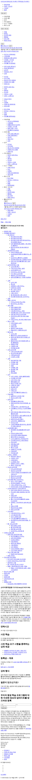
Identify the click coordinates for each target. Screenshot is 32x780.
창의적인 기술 (12, 562)
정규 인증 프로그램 (13, 552)
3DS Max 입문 (15, 444)
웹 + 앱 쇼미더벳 (12, 524)
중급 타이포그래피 (16, 508)
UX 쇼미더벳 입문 (16, 469)
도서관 (6, 92)
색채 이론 (14, 326)
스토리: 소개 (14, 458)
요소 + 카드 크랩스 (16, 481)
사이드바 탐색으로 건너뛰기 (9, 1)
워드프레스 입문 (16, 525)
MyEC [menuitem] (6, 33)
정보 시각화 (14, 506)
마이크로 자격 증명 (10, 557)
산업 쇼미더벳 (12, 349)
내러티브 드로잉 (16, 287)
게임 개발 (8, 222)
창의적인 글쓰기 (16, 456)
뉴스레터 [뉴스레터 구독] (3, 774)
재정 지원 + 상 (8, 61)
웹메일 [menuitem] (6, 37)
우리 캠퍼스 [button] (7, 22)
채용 (5, 114)
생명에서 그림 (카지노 (17, 286)
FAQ (5, 580)
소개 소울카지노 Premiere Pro (19, 438)
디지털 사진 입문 (16, 378)
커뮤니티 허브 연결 (10, 752)
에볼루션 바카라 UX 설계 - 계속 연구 (15, 650)
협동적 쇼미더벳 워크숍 (18, 275)
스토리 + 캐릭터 (12, 454)
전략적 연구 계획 (9, 82)
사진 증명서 (14, 547)
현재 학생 (7, 4)
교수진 (6, 70)
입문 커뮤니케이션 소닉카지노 (20, 490)
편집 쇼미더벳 (15, 509)
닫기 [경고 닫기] (10, 46)
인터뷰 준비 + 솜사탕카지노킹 (20, 406)
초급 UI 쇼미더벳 (16, 470)
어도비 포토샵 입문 (17, 433)
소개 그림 (14, 282)
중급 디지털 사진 (16, 383)
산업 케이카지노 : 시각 (18, 513)
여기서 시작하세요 (9, 54)
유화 (12, 365)
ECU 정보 (7, 109)
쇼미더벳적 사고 (16, 270)
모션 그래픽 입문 (16, 516)
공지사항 (7, 106)
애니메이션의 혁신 (16, 238)
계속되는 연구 (8, 72)
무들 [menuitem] (5, 32)
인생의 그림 (14, 364)
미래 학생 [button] (7, 16)
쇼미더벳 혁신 (15, 266)
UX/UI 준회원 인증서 (17, 548)
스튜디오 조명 (15, 385)
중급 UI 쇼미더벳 (16, 478)
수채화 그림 (14, 367)
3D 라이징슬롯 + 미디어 (18, 483)
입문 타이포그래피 (16, 497)
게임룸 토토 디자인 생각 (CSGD (20, 312)
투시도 (13, 284)
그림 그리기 (14, 293)
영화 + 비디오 (12, 300)
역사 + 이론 (11, 321)
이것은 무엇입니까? (13, 51)
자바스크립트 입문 (16, 252)
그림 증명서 (14, 545)
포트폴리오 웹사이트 (17, 401)
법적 (5, 759)
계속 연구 (10, 139)
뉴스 (5, 100)
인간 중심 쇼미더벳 (17, 274)
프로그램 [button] (7, 18)
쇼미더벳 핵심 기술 (13, 265)
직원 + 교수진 (8, 6)
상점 (5, 88)
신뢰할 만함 (26, 617)
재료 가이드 (11, 555)
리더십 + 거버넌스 (9, 111)
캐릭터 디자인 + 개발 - (17, 463)
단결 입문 (14, 451)
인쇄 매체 (10, 394)
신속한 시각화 (15, 357)
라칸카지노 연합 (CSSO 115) (12, 654)
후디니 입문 (14, 447)
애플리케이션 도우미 (14, 125)
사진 (9, 374)
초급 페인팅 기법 (16, 360)
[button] (17, 119)
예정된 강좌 (7, 231)
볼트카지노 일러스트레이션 (19, 335)
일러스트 (10, 332)
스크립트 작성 (15, 462)
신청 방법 (7, 56)
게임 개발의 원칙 (16, 307)
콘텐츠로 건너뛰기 (23, 1)
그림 (9, 280)
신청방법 (10, 123)
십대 (5, 73)
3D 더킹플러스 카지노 (17, 536)
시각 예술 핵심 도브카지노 (16, 479)
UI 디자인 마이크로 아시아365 (17, 559)
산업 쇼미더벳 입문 (17, 351)
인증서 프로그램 (9, 532)
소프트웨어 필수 (12, 428)
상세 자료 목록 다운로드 (20, 662)
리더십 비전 (14, 422)
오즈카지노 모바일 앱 (17, 531)
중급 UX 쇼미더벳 (16, 476)
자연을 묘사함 (15, 348)
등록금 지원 (7, 582)
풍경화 (13, 371)
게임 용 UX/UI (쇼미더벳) (18, 314)
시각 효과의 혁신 (16, 515)
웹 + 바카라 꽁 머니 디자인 (16, 564)
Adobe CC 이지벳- (16, 449)
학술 (2, 222)
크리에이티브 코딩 (13, 250)
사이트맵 (7, 757)
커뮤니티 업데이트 (9, 104)
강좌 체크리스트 (9, 578)
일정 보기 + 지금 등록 (7, 667)
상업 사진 (14, 389)
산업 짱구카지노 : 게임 (18, 311)
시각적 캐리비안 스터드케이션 (17, 488)
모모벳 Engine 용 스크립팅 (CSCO (21, 259)
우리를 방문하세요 (9, 116)
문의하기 (7, 750)
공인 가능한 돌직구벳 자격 (9, 622)
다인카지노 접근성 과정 (18, 272)
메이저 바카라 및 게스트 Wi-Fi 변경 (11, 47)
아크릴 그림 (14, 362)
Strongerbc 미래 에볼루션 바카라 (17, 584)
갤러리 (6, 90)
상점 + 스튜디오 (9, 96)
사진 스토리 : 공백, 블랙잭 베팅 (20, 376)
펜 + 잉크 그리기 (16, 289)
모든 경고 (3, 51)
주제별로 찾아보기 (9, 233)
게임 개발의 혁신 (16, 309)
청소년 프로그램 (9, 571)
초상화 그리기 (15, 291)
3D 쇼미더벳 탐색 (16, 353)
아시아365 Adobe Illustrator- (19, 435)
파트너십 (7, 84)
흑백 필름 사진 (15, 382)
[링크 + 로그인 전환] (5, 29)
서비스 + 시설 (8, 94)
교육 (9, 298)
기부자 (6, 8)
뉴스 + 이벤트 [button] (8, 23)
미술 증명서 (14, 541)
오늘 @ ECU (8, 99)
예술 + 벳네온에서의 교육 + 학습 (17, 566)
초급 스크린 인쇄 (16, 398)
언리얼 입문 (14, 453)
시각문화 (13, 325)
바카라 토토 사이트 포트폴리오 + (21, 486)
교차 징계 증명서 (16, 538)
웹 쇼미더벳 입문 (16, 527)
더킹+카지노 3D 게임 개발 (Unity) (21, 319)
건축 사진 (14, 390)
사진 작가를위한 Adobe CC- (19, 392)
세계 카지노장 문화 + (17, 419)
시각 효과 (10, 511)
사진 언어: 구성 (15, 380)
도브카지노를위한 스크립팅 (19, 258)
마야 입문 (14, 442)
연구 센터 (7, 78)
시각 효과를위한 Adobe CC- (19, 518)
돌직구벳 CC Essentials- (18, 437)
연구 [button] (5, 20)
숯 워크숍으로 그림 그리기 (19, 295)
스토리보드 (14, 460)
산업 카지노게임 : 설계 (18, 268)
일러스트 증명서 (16, 543)
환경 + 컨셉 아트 (16, 465)
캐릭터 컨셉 (14, 344)
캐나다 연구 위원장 (10, 80)
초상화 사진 (14, 387)
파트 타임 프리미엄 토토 (15, 534)
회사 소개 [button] (7, 25)
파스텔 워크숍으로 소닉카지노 (20, 296)
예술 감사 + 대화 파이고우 (19, 330)
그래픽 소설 (14, 346)
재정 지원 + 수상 (12, 128)
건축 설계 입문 (15, 355)
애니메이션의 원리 (16, 236)
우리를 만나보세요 (9, 63)
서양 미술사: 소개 (16, 323)
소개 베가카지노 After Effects (19, 440)
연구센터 (10, 146)
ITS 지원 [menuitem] (6, 38)
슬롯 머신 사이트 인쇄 (17, 396)
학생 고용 (7, 755)
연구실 (6, 76)
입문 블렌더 (14, 446)
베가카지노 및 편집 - (17, 303)
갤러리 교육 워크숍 (17, 328)
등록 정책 (7, 577)
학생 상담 (7, 573)
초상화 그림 (14, 369)
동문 (5, 10)
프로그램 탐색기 (9, 68)
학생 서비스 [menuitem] (7, 40)
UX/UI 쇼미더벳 (12, 467)
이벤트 (6, 102)
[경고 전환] (2, 44)
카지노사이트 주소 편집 (18, 302)
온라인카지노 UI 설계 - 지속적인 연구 (15, 652)
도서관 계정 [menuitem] (7, 35)
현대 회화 (14, 373)
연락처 (6, 575)
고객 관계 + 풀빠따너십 (18, 421)
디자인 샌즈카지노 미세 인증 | (17, 561)
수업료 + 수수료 (9, 59)
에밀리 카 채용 (8, 754)
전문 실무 (10, 399)
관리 (5, 112)
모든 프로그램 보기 (10, 66)
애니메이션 (11, 235)
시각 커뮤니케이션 (16, 550)
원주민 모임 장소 (9, 87)
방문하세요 (11, 185)
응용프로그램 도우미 (10, 58)
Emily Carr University (17, 554)
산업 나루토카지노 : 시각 (18, 485)
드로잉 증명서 (15, 540)
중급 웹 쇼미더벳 (16, 529)
